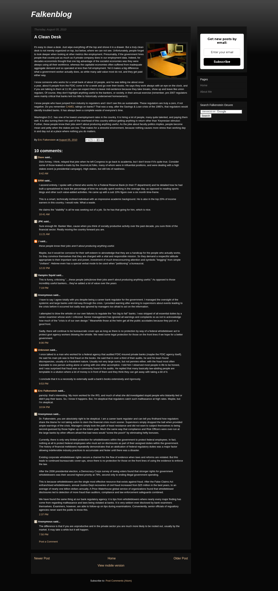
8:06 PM (43, 342)
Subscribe (222, 62)
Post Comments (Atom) (119, 580)
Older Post (181, 558)
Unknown (43, 349)
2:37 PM (43, 514)
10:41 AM (44, 214)
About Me (206, 91)
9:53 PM (43, 383)
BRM (41, 180)
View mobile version (111, 565)
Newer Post (42, 558)
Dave (41, 157)
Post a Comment (48, 541)
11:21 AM (44, 234)
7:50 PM (43, 534)
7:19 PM (43, 287)
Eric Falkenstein (47, 390)
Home (112, 558)
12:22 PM (44, 268)
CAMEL (70, 106)
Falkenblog (51, 14)
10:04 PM (44, 407)
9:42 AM (43, 173)
